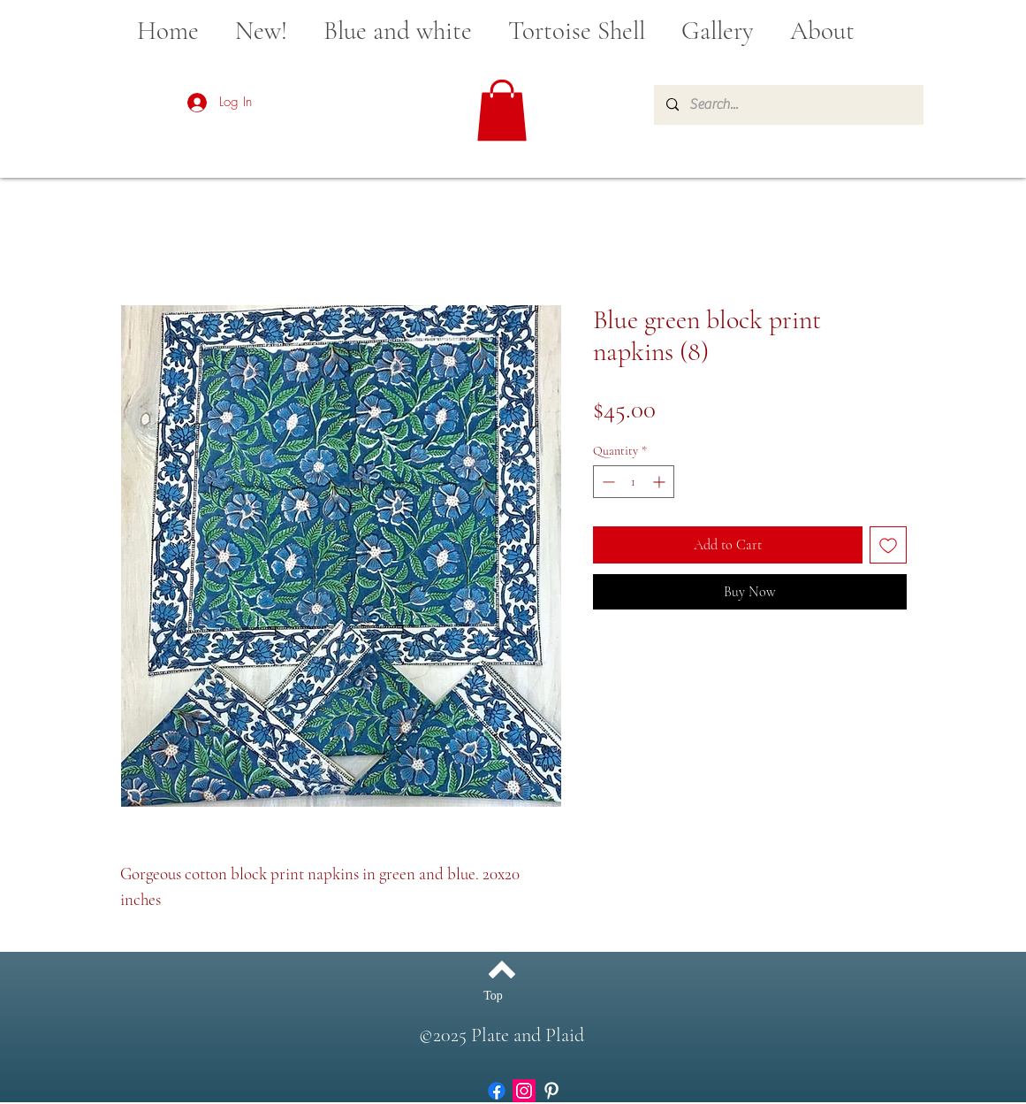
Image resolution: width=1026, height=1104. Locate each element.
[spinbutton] (634, 481)
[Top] (494, 996)
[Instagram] (524, 1090)
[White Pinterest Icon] (551, 1090)
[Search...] (787, 105)
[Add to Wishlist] (888, 545)
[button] (502, 110)
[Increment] (661, 481)
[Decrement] (607, 481)
